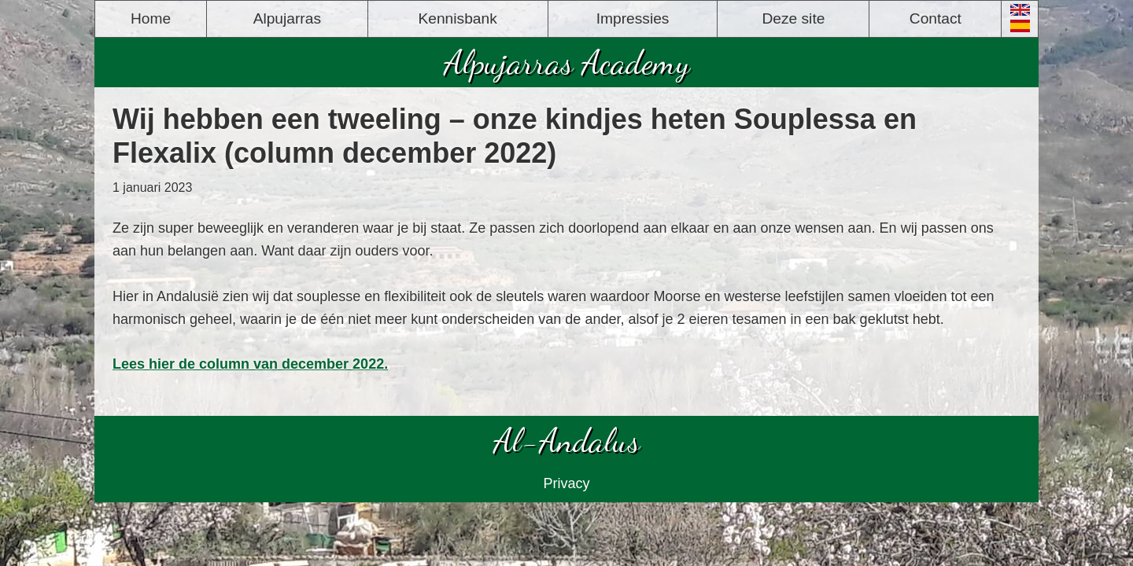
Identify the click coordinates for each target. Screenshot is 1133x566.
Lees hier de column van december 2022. (250, 364)
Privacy (566, 483)
